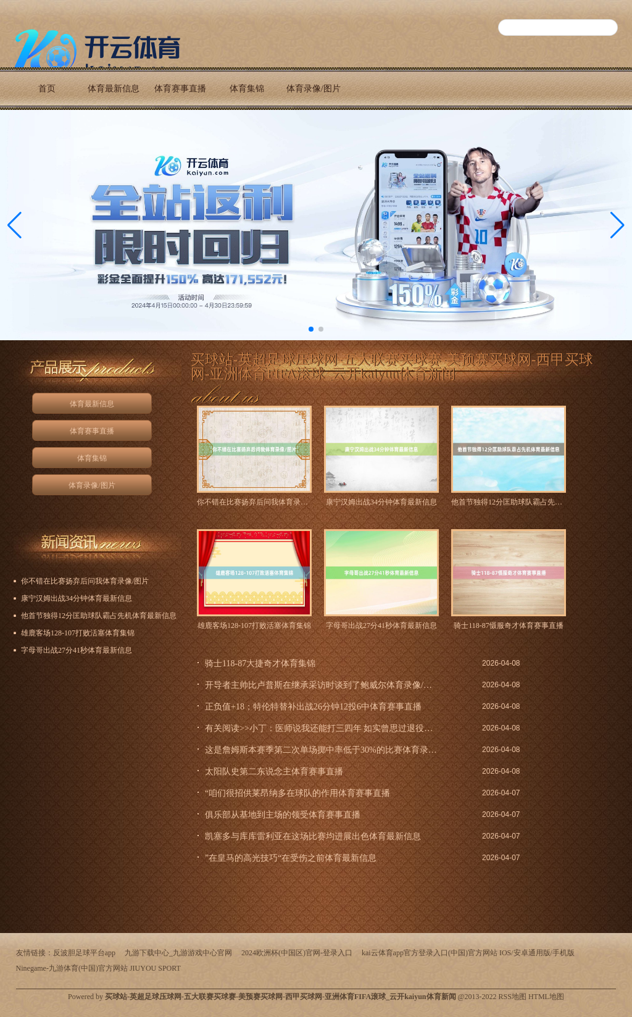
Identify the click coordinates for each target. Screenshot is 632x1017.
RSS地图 (512, 996)
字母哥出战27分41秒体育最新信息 (381, 625)
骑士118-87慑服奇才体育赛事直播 (508, 625)
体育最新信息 (113, 88)
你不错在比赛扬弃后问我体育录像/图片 (254, 502)
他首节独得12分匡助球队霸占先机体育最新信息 (508, 502)
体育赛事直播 (180, 88)
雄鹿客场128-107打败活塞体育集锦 (254, 625)
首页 (47, 88)
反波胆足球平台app (84, 952)
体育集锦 (247, 88)
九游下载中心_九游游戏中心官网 (178, 952)
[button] (617, 225)
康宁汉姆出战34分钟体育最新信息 (381, 502)
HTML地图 (546, 996)
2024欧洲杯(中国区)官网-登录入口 (296, 952)
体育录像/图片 (313, 88)
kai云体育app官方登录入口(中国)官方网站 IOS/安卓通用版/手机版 (468, 952)
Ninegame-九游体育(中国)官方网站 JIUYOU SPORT (98, 968)
